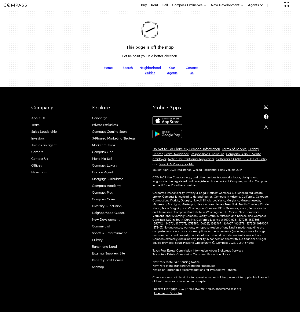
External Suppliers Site (108, 253)
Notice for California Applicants (191, 159)
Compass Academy (106, 186)
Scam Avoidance (176, 154)
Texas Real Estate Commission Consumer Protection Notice (191, 254)
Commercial (101, 226)
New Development (106, 220)
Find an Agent (102, 172)
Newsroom (39, 172)
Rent (154, 5)
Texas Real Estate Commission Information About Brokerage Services (198, 250)
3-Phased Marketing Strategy (114, 138)
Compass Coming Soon (109, 132)
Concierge (99, 118)
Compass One (102, 152)
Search (128, 68)
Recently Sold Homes (107, 260)
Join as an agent (43, 145)
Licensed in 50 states (168, 293)
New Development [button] (227, 5)
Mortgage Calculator (107, 179)
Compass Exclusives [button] (189, 5)
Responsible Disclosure (207, 154)
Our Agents (172, 70)
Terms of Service (234, 149)
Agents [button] (255, 5)
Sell (165, 5)
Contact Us (192, 70)
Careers (37, 152)
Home (108, 68)
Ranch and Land (104, 247)
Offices (36, 165)
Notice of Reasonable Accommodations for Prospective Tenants (195, 270)
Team (35, 125)
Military (97, 240)
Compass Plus (102, 192)
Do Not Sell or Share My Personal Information (186, 149)
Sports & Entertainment (109, 233)
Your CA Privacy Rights (176, 164)
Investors (38, 138)
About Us (38, 118)
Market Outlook (104, 145)
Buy (144, 5)
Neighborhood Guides (150, 70)
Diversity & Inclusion (107, 206)
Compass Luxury (104, 165)
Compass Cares (104, 199)
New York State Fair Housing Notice (176, 262)
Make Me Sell (102, 159)
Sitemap (98, 267)
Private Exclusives (105, 125)
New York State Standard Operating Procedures (184, 266)
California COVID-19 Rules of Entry (241, 159)
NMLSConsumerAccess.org (223, 289)
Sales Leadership (44, 132)
